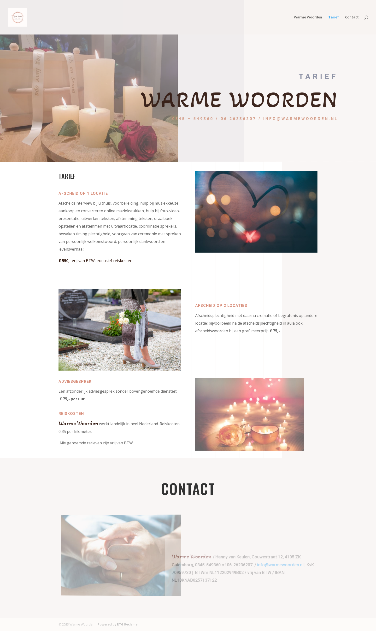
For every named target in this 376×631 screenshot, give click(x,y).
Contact (352, 17)
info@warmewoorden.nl (285, 564)
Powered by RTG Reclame (117, 624)
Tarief (333, 17)
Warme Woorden (308, 17)
